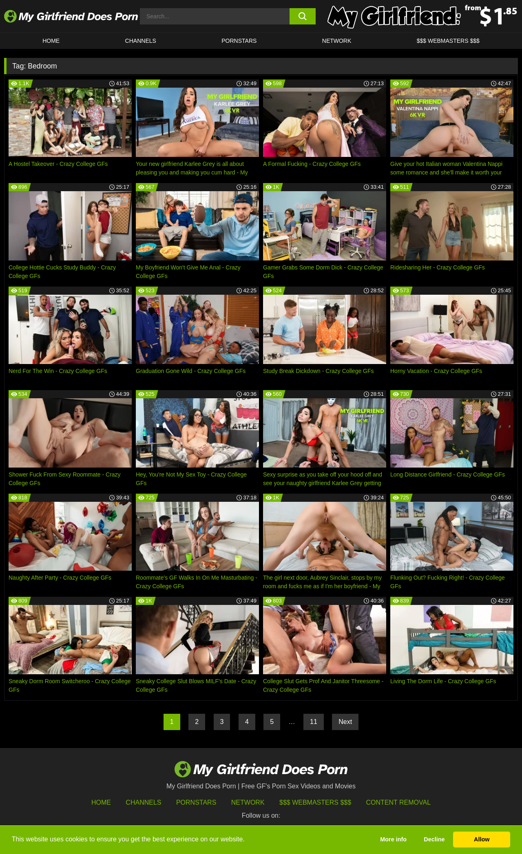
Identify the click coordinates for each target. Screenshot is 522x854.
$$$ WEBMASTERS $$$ (448, 41)
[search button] (303, 16)
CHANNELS (140, 41)
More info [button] (393, 839)
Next (345, 721)
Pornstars (239, 41)
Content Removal (398, 802)
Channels (143, 802)
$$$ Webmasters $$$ (315, 802)
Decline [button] (434, 839)
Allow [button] (481, 839)
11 (313, 721)
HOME (51, 41)
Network (337, 41)
